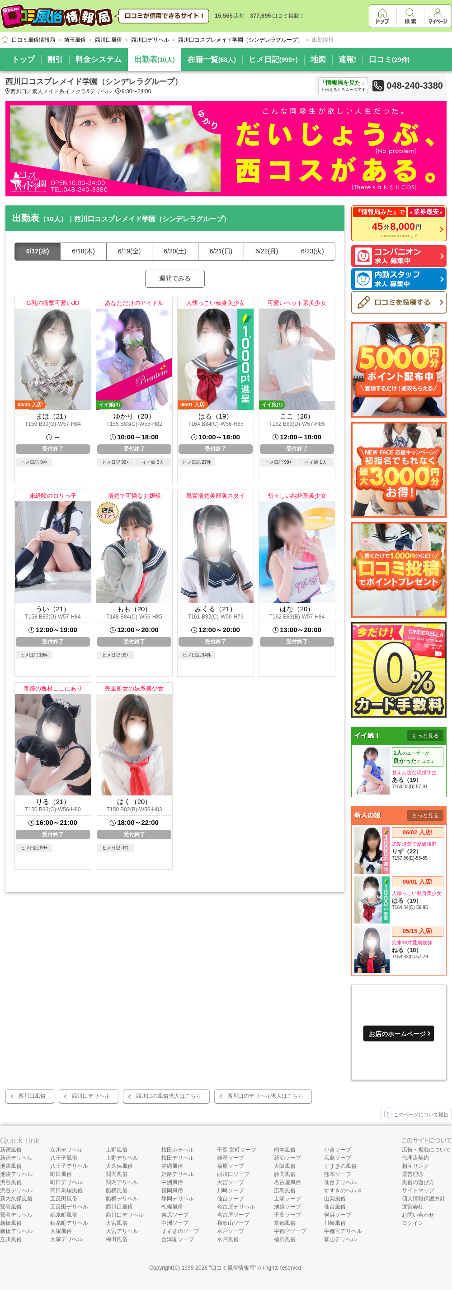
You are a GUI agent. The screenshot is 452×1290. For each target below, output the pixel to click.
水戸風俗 (228, 1239)
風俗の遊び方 (418, 1182)
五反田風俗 (63, 1198)
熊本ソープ (337, 1174)
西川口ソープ (233, 1174)
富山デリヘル (340, 1239)
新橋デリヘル (16, 1231)
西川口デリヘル (91, 1096)
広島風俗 (285, 1190)
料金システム (98, 59)
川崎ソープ (230, 1190)
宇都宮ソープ (290, 1231)
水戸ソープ (230, 1231)
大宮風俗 (116, 1223)
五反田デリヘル (69, 1207)
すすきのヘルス (343, 1190)
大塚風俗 (61, 1231)
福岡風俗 (172, 1190)
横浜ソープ (337, 1215)
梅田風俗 (116, 1239)
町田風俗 (61, 1174)
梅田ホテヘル (177, 1150)
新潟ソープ (287, 1158)
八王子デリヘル (69, 1166)
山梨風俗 (335, 1198)
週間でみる (175, 278)
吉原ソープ (174, 1215)
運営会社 (413, 1207)
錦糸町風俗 (63, 1215)
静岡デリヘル (177, 1198)
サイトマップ (418, 1190)
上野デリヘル (122, 1158)
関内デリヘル (122, 1182)
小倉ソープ (337, 1150)
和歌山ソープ (233, 1223)
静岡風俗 (285, 1174)
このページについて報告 (416, 1115)
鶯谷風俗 (11, 1207)
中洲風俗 (172, 1182)
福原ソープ (230, 1166)
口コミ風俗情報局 (232, 1268)
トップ (23, 59)
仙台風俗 (335, 1207)
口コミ (389, 59)
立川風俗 (11, 1239)
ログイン (413, 1223)
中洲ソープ (174, 1223)
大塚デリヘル (66, 1239)
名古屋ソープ (233, 1215)
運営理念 (413, 1174)
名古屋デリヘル (236, 1207)
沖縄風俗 (172, 1166)
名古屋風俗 (287, 1182)
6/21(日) (221, 251)
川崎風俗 (335, 1223)
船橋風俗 (116, 1190)
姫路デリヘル (177, 1174)
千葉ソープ (287, 1215)
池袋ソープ (287, 1207)
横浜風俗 (285, 1239)
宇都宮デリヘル (343, 1231)
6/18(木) (83, 251)
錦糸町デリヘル (69, 1223)
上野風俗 (116, 1150)
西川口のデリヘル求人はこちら (265, 1096)
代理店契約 (415, 1158)
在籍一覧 (212, 59)
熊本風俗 (285, 1150)
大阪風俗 (285, 1166)
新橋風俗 (11, 1223)
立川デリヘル (66, 1150)
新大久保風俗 (16, 1198)
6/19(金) (129, 251)
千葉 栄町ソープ (236, 1150)
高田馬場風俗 (66, 1190)
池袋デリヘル (16, 1174)
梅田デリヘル (177, 1158)
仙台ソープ (230, 1198)
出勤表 (154, 59)
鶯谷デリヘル (16, 1215)
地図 (318, 59)
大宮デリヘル (122, 1231)
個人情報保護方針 (423, 1198)
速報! (348, 59)
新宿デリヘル (16, 1158)
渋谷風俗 (11, 1182)
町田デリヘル (66, 1182)
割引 (55, 59)
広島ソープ (337, 1158)
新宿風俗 (11, 1150)
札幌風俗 (172, 1207)
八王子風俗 (63, 1158)
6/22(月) (266, 251)
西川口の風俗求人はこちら (168, 1096)
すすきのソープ (180, 1231)
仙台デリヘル (340, 1182)
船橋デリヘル (122, 1198)
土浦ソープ (287, 1198)
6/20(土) (175, 251)
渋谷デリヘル (16, 1190)
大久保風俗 (119, 1166)
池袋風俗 (11, 1166)
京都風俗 (285, 1223)
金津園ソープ (177, 1239)
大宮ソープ (230, 1182)
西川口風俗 (32, 1096)
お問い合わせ (418, 1215)
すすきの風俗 (340, 1166)
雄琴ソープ (230, 1158)
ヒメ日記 (273, 59)
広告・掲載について (426, 1150)
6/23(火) (312, 251)
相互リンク (415, 1166)
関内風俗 (116, 1174)
